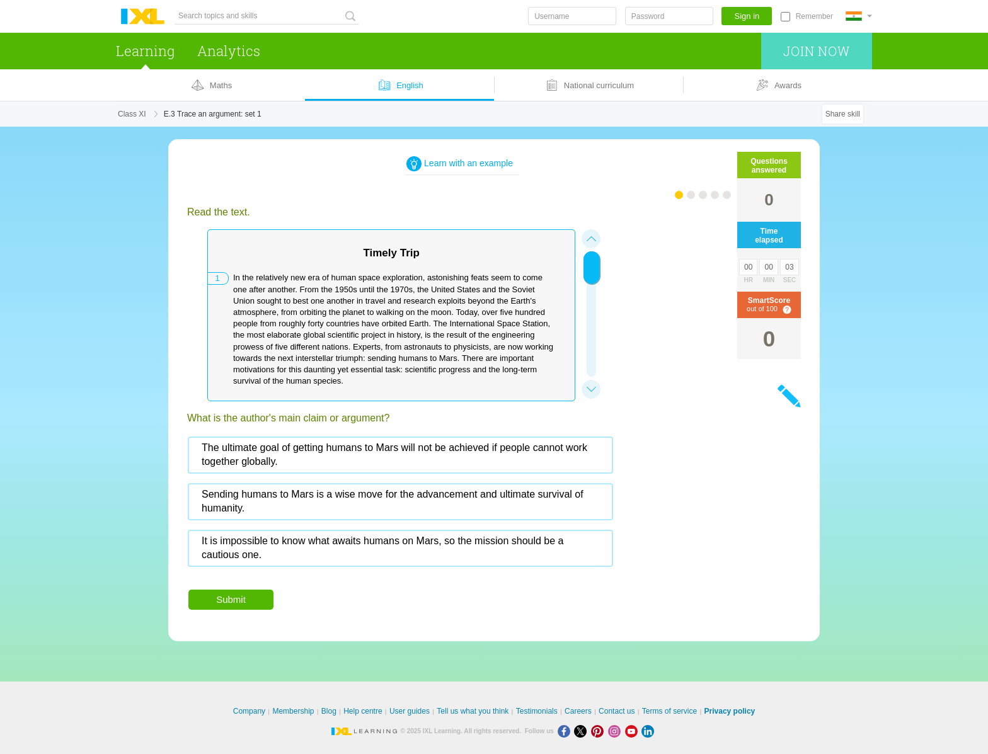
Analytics (228, 51)
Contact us (617, 711)
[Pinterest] (599, 731)
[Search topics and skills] (267, 16)
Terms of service (669, 711)
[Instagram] (616, 731)
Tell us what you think (472, 711)
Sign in (747, 16)
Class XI (132, 114)
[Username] (572, 16)
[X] (582, 731)
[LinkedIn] (649, 731)
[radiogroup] (426, 506)
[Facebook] (566, 731)
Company (249, 711)
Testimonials (537, 711)
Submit (231, 599)
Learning (145, 51)
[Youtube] (633, 731)
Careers (578, 711)
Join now (816, 51)
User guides (409, 711)
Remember (814, 16)
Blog (328, 711)
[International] (859, 16)
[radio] (400, 455)
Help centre (362, 711)
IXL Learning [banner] (142, 16)
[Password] (669, 16)
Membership (293, 711)
